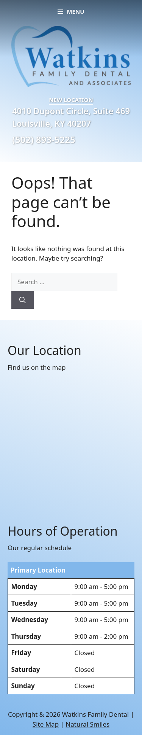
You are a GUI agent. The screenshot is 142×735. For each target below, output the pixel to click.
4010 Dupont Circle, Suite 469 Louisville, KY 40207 (71, 117)
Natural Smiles (87, 724)
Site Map (46, 724)
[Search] (22, 300)
